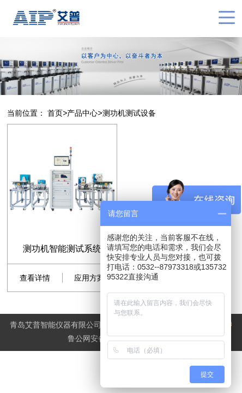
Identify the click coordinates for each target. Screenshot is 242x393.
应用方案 (90, 277)
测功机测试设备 (129, 113)
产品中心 (82, 113)
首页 (55, 113)
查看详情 (35, 277)
